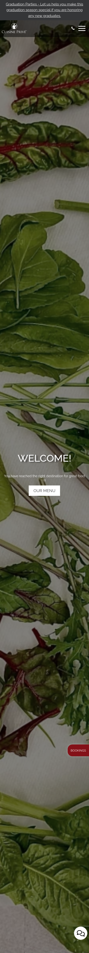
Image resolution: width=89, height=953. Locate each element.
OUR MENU (44, 505)
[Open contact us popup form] (80, 933)
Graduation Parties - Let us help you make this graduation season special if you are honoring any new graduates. (44, 10)
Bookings (78, 750)
